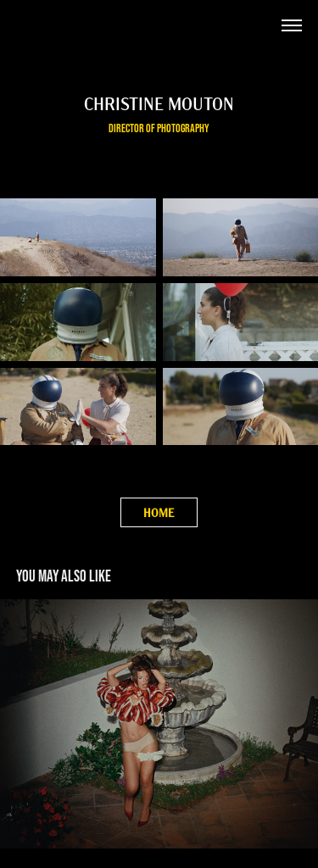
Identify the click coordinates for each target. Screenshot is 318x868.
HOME (159, 512)
